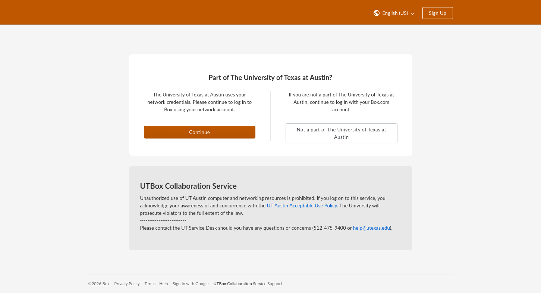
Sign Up (437, 13)
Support (275, 283)
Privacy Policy (127, 283)
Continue (199, 132)
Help (163, 283)
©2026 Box (99, 283)
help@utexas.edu (371, 228)
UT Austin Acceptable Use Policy (302, 205)
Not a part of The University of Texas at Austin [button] (341, 133)
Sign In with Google (190, 283)
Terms (150, 283)
